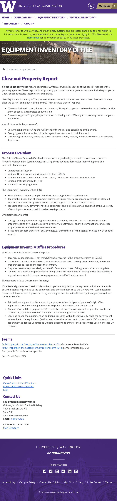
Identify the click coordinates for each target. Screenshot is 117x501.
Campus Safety (27, 482)
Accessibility (8, 482)
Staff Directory (11, 427)
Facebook (45, 471)
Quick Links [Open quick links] (107, 6)
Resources (11, 23)
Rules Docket (94, 482)
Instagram (58, 471)
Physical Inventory (82, 17)
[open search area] (91, 6)
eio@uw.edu (17, 418)
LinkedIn (70, 471)
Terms (108, 482)
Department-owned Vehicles (18, 386)
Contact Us (45, 482)
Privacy (79, 482)
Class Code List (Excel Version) (19, 383)
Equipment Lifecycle (50, 17)
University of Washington (9, 6)
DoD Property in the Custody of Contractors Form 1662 (31, 344)
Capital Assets (23, 17)
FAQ (5, 389)
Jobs (57, 482)
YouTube (64, 471)
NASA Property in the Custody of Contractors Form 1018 (32, 347)
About (28, 23)
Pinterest (77, 471)
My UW (67, 482)
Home (5, 17)
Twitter (52, 471)
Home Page (33, 37)
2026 (43, 492)
